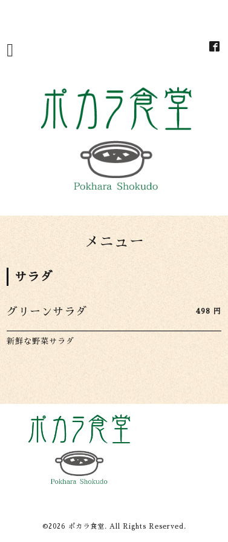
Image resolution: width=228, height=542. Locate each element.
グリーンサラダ (47, 311)
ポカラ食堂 (86, 526)
